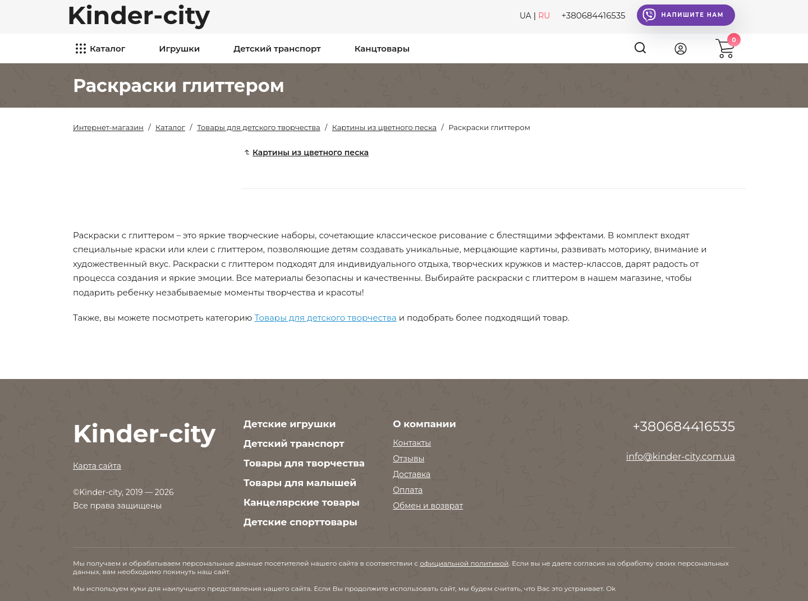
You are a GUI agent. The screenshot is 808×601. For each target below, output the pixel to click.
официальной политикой (464, 563)
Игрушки (179, 48)
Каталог (107, 48)
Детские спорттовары (300, 522)
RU (544, 16)
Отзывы (408, 459)
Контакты (412, 443)
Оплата (408, 490)
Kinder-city (138, 15)
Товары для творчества (304, 463)
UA (525, 16)
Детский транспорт (277, 48)
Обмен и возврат (428, 506)
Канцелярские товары (302, 502)
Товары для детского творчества (325, 317)
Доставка (411, 474)
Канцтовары (382, 48)
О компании (424, 423)
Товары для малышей (300, 482)
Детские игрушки (290, 423)
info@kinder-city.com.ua (680, 456)
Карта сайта (97, 466)
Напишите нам (683, 15)
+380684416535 (593, 15)
